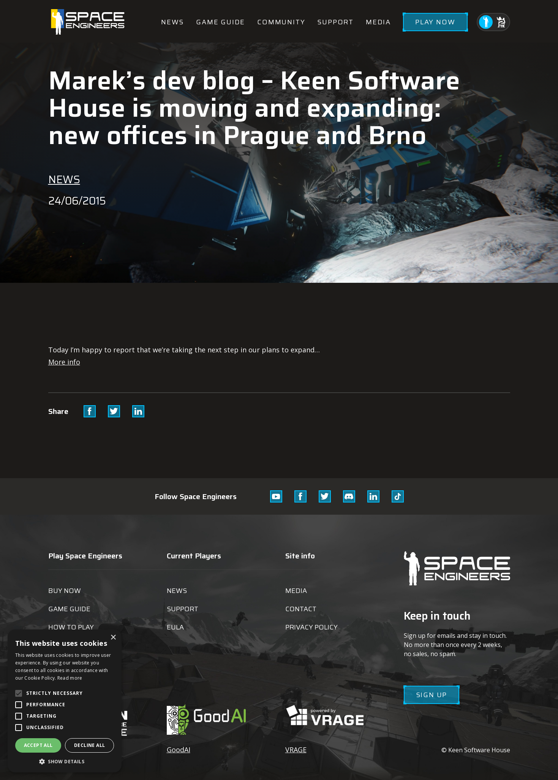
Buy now (64, 590)
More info (64, 361)
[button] (64, 761)
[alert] (65, 700)
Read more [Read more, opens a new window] (69, 678)
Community (281, 22)
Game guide (220, 22)
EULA (175, 627)
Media (378, 22)
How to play (71, 627)
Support (335, 22)
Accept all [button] (38, 745)
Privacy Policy (311, 627)
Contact (300, 609)
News (172, 22)
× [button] (113, 637)
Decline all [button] (89, 745)
